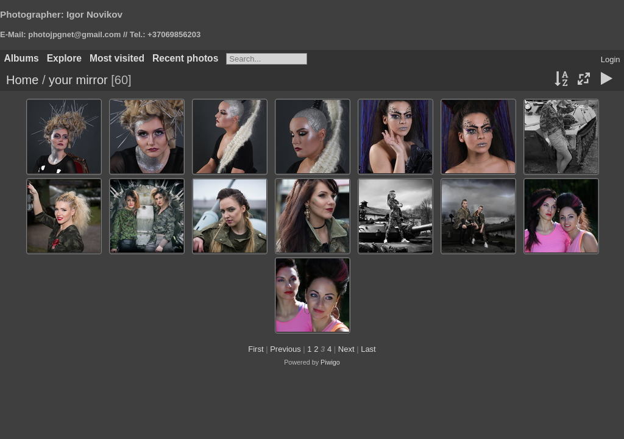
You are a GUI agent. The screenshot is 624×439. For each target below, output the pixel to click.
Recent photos (185, 58)
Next (346, 349)
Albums (21, 58)
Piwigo (330, 362)
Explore (64, 58)
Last (368, 349)
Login (610, 59)
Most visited (117, 58)
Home (22, 80)
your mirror (78, 80)
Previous (285, 349)
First (255, 349)
